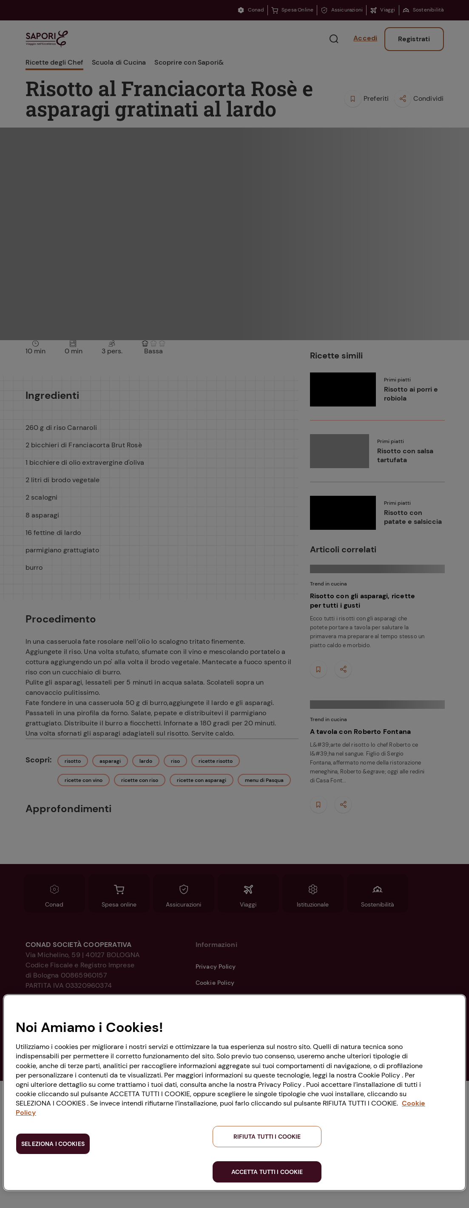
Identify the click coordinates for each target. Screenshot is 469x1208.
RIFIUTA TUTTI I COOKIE (267, 1136)
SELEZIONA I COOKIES (53, 1144)
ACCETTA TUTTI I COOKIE (267, 1172)
